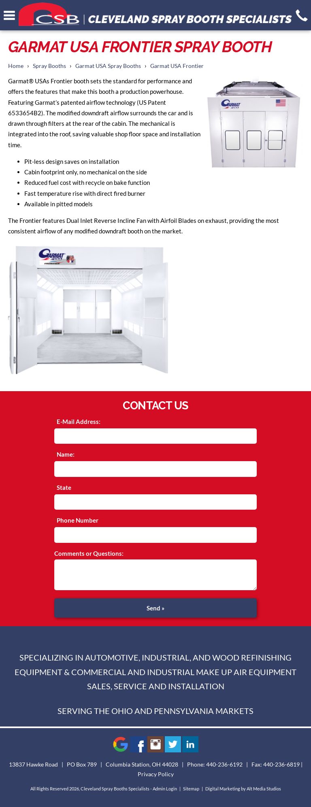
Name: (66, 454)
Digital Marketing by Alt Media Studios (243, 788)
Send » (155, 608)
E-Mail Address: (78, 421)
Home (15, 66)
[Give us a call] (301, 15)
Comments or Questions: (89, 553)
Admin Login (165, 788)
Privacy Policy (156, 774)
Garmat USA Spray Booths (108, 66)
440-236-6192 (224, 764)
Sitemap (191, 788)
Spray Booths (49, 66)
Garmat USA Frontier (177, 66)
